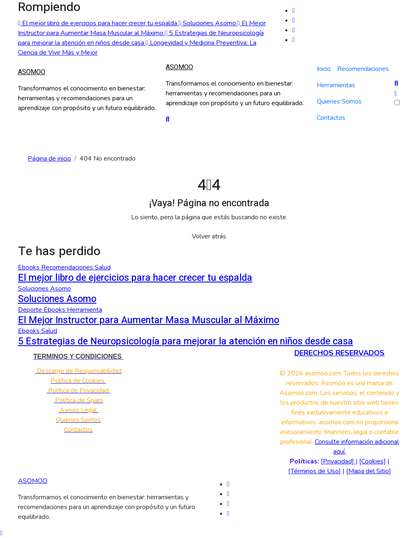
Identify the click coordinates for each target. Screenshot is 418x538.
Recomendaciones (363, 68)
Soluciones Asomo (44, 288)
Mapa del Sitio (368, 471)
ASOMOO (31, 72)
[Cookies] (372, 461)
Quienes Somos (339, 101)
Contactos (331, 117)
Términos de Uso (315, 471)
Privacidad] (339, 461)
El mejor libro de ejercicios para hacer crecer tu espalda (135, 278)
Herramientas (336, 85)
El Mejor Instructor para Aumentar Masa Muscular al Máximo (148, 320)
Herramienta (84, 309)
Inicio (324, 68)
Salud (103, 267)
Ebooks (29, 267)
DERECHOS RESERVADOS (339, 353)
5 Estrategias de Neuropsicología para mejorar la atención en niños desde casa (185, 341)
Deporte (31, 309)
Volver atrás (209, 236)
